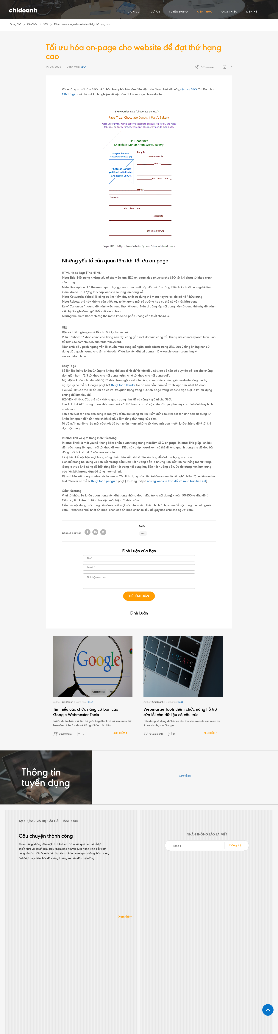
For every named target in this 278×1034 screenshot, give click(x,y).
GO (260, 972)
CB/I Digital (70, 94)
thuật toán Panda (123, 385)
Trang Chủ (15, 24)
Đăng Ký (235, 845)
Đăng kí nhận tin (227, 964)
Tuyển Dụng (191, 971)
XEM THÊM (119, 732)
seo (143, 533)
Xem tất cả (185, 775)
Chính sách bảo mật (163, 1013)
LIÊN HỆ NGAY (139, 905)
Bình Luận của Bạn (139, 550)
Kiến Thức (32, 24)
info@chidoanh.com (152, 935)
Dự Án (188, 965)
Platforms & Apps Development (152, 986)
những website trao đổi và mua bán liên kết (176, 481)
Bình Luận (139, 613)
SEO (45, 24)
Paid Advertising (151, 971)
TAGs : (143, 526)
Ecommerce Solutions (154, 978)
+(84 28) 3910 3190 (85, 935)
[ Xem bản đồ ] (77, 994)
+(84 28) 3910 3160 (211, 935)
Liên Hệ (189, 991)
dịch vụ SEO (188, 89)
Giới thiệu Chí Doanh (196, 985)
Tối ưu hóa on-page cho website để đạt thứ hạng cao (82, 24)
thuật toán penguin (104, 481)
